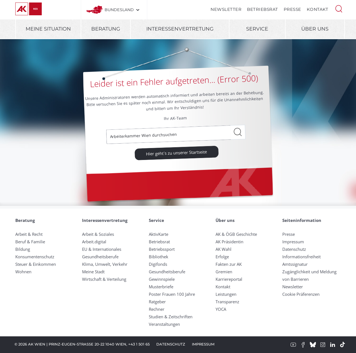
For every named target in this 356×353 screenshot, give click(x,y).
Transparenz (227, 301)
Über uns (314, 29)
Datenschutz (294, 249)
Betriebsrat (262, 9)
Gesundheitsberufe (100, 256)
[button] (338, 8)
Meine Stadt (93, 271)
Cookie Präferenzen (301, 294)
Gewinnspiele (162, 279)
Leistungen (226, 294)
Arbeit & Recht (29, 234)
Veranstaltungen (164, 324)
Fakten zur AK (229, 264)
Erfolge (222, 256)
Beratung (105, 29)
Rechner (156, 309)
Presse (292, 9)
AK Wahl (223, 249)
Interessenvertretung (180, 29)
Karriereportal (229, 279)
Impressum (293, 241)
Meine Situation (48, 29)
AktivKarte (158, 234)
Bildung (22, 249)
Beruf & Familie (30, 241)
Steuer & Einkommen (35, 264)
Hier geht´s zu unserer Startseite (176, 152)
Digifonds (158, 264)
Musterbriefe (161, 286)
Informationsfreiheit (301, 256)
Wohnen (23, 271)
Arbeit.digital (94, 241)
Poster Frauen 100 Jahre (172, 294)
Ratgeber (157, 301)
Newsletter (226, 9)
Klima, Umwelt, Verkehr (104, 264)
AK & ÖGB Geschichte (236, 234)
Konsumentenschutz (34, 256)
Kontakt (317, 9)
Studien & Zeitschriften (170, 316)
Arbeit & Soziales (98, 234)
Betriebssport (162, 249)
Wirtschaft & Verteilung (104, 279)
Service (257, 29)
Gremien (224, 271)
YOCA (221, 309)
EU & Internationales (101, 249)
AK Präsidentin (229, 241)
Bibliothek (158, 256)
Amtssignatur (295, 264)
